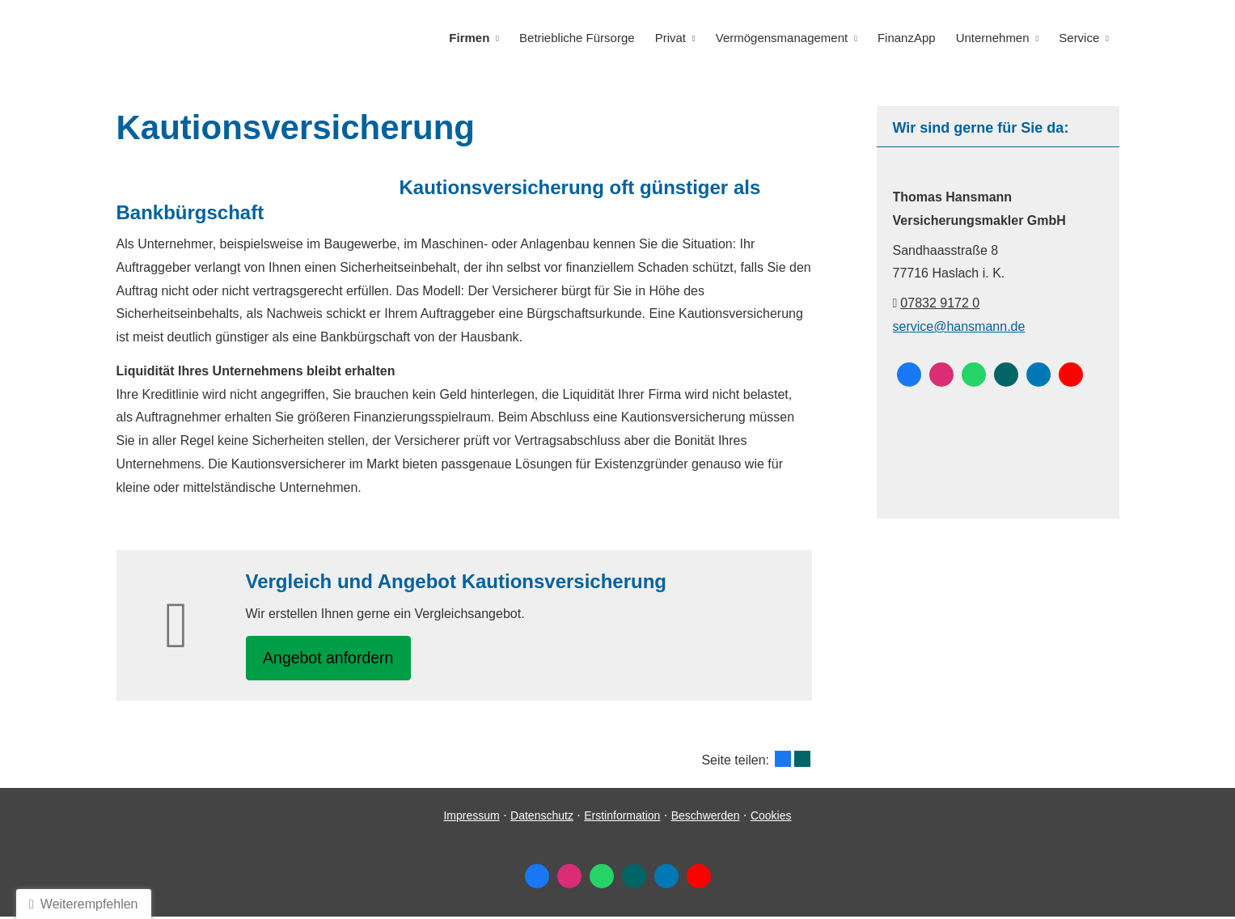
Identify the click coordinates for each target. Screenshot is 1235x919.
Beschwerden (705, 818)
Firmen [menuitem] (475, 37)
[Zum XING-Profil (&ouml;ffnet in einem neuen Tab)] (1006, 374)
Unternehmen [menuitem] (993, 37)
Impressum (471, 818)
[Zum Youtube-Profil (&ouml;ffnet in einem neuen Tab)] (1071, 374)
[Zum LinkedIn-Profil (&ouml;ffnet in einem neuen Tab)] (1038, 374)
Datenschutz (541, 818)
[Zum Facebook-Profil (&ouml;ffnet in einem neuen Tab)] (909, 374)
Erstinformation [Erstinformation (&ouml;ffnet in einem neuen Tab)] (622, 818)
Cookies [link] (771, 818)
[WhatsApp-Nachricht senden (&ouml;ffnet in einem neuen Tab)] (974, 374)
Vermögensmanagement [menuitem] (784, 37)
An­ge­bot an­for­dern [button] (334, 658)
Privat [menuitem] (673, 37)
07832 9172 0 (939, 302)
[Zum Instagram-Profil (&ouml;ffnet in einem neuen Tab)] (941, 374)
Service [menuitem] (1079, 37)
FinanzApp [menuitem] (909, 37)
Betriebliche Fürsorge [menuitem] (582, 37)
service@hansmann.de (959, 325)
